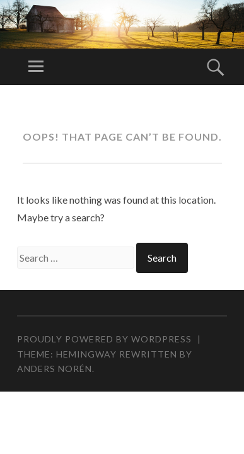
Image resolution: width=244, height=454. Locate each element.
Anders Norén (54, 368)
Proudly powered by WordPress (104, 339)
